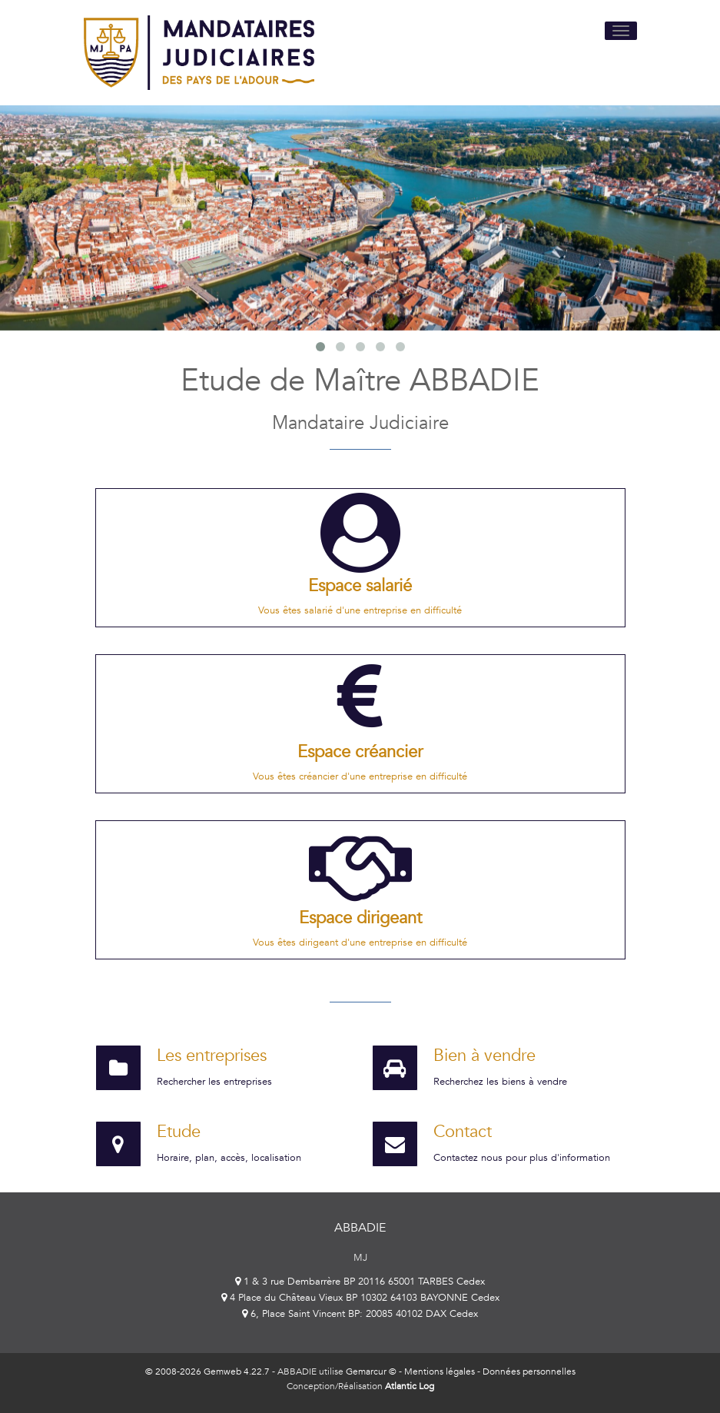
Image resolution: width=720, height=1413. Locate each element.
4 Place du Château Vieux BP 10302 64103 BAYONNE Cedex (360, 1298)
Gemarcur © (371, 1371)
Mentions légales (439, 1371)
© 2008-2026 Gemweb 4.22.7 (207, 1371)
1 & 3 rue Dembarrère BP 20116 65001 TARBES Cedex (360, 1281)
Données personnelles (529, 1371)
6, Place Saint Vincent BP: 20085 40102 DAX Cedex (360, 1314)
